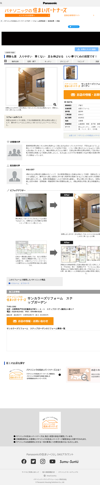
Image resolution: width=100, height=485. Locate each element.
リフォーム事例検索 (38, 21)
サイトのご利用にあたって (30, 472)
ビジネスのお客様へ (27, 15)
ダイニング (64, 61)
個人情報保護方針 (48, 472)
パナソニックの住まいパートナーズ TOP (17, 21)
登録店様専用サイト (72, 15)
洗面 (97, 61)
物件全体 (15, 61)
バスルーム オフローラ (20, 283)
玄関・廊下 (31, 61)
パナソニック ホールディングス (68, 472)
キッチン (48, 61)
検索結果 (51, 21)
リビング (80, 61)
